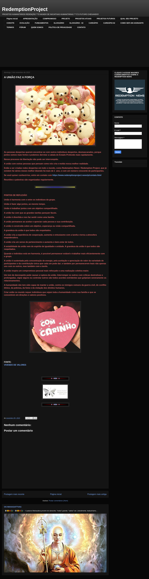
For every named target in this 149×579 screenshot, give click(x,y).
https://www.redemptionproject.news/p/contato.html (76, 175)
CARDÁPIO (93, 23)
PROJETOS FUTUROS (106, 19)
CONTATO (81, 27)
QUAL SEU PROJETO (129, 19)
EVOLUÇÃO (24, 23)
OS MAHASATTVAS (12, 507)
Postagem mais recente (14, 494)
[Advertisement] (76, 48)
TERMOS (10, 27)
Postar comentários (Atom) (58, 501)
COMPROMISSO (49, 19)
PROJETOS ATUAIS (83, 19)
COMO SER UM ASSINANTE (132, 23)
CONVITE (10, 23)
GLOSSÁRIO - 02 (76, 23)
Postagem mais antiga (97, 494)
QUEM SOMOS (37, 27)
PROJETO (66, 19)
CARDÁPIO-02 (109, 23)
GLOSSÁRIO (59, 23)
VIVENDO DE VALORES (15, 365)
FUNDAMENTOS (41, 23)
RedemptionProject (25, 9)
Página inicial (12, 19)
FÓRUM (22, 27)
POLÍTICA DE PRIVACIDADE (60, 27)
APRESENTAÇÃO (30, 19)
